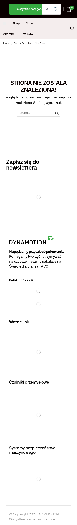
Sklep (16, 23)
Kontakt (28, 33)
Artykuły (9, 33)
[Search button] (56, 9)
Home (6, 43)
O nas (29, 23)
